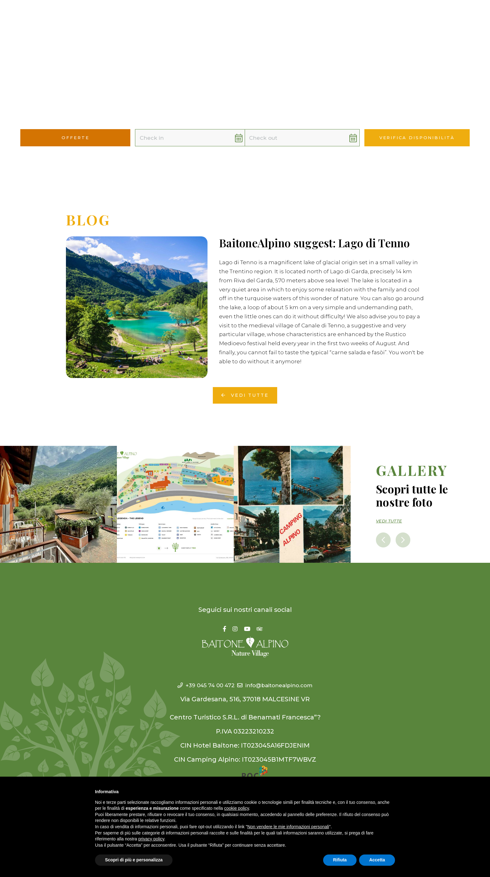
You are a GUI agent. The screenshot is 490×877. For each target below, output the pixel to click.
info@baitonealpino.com (280, 678)
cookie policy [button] (236, 808)
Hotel (141, 16)
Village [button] (210, 16)
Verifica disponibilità (417, 138)
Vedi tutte (245, 388)
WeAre (243, 16)
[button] (471, 16)
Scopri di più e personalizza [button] (133, 859)
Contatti (372, 16)
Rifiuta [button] (340, 859)
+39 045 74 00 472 (197, 678)
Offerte (339, 16)
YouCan (273, 16)
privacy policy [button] (151, 838)
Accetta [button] (377, 859)
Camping (172, 16)
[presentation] (384, 532)
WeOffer (307, 16)
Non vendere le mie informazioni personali (288, 826)
